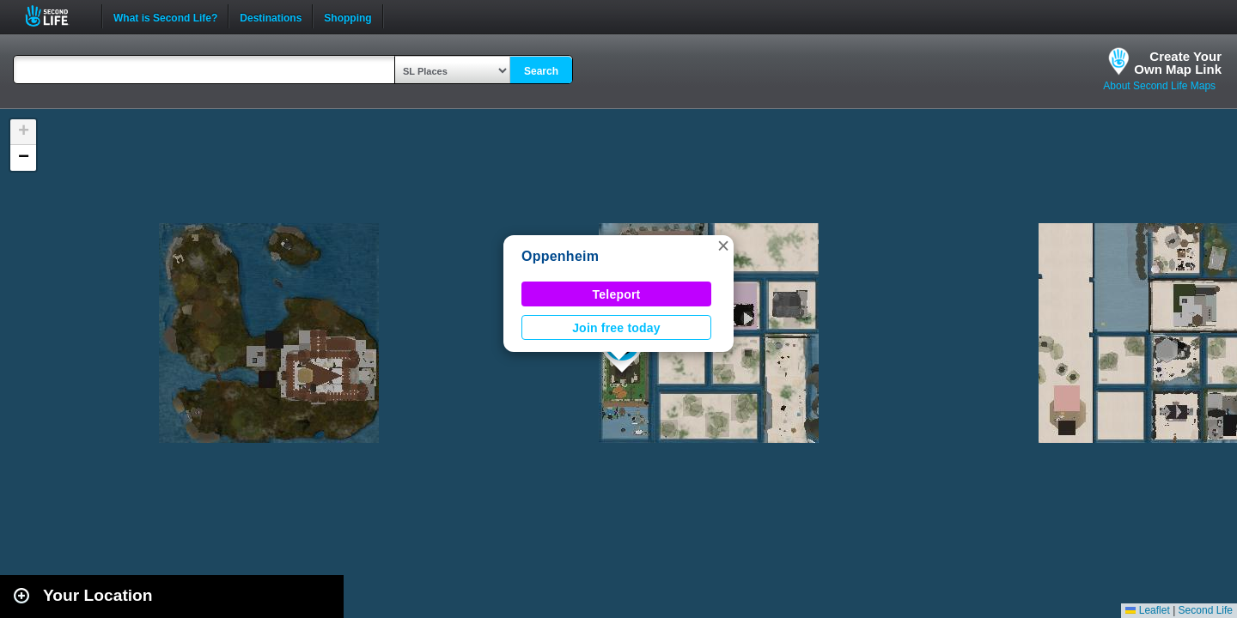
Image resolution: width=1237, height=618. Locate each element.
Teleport (617, 294)
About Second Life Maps (1159, 86)
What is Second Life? (165, 16)
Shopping (347, 16)
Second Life (56, 15)
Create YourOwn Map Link (1178, 62)
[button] (723, 245)
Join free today (616, 328)
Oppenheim (560, 256)
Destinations (271, 16)
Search (541, 71)
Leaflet (1147, 610)
